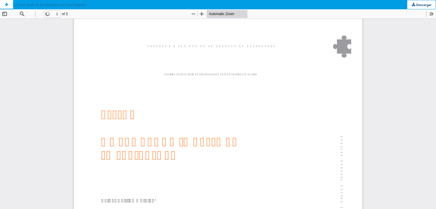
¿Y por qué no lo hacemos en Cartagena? (51, 4)
